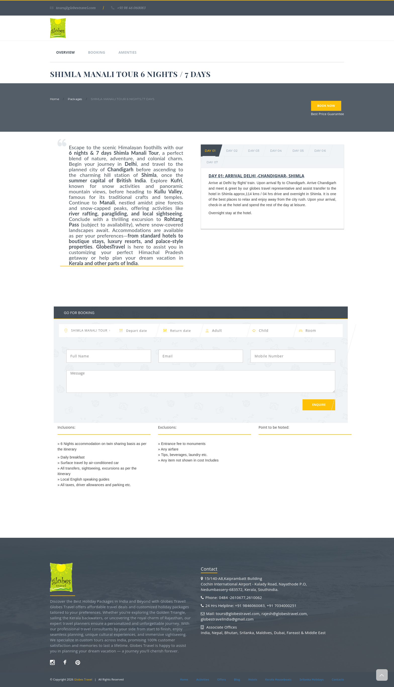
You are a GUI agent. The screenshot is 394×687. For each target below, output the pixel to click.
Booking (97, 52)
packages (75, 99)
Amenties (128, 52)
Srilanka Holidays (312, 679)
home (54, 99)
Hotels (252, 679)
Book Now (326, 106)
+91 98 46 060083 (128, 8)
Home (184, 679)
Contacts (338, 679)
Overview (65, 52)
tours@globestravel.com (73, 8)
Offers (221, 679)
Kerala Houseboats (278, 679)
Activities (202, 679)
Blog (237, 679)
